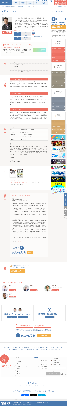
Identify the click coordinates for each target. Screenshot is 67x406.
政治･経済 (18, 363)
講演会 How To (22, 399)
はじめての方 (29, 391)
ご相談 (23, 391)
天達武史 (10, 285)
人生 (18, 35)
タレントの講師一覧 (27, 6)
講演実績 (50, 390)
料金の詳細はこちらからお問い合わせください (16, 271)
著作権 (27, 399)
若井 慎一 (20, 241)
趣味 (26, 39)
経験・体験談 (26, 37)
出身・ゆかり (57, 362)
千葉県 (33, 32)
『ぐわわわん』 (13, 180)
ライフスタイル (18, 39)
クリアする (35, 357)
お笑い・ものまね (26, 34)
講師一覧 (14, 6)
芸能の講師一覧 (20, 6)
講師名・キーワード (44, 366)
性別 (41, 362)
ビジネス (18, 366)
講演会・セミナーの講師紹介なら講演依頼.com (24, 390)
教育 (17, 370)
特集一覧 (44, 391)
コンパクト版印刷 (57, 11)
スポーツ (18, 376)
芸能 (18, 32)
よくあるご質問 (43, 0)
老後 (26, 35)
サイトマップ (49, 399)
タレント (25, 32)
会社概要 (17, 399)
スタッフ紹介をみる (11, 317)
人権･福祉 (18, 371)
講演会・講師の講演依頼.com (7, 6)
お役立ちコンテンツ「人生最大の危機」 (12, 47)
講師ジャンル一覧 (42, 390)
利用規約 (36, 0)
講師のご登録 (51, 391)
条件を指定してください (53, 373)
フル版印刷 (63, 11)
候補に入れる (11, 290)
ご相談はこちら (29, 253)
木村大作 (10, 293)
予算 (41, 358)
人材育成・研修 (19, 368)
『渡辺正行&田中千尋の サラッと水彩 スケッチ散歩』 (20, 182)
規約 (36, 390)
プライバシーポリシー (34, 399)
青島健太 (32, 285)
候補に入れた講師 (16, 391)
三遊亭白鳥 (53, 285)
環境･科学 (18, 373)
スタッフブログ (22, 317)
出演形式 (56, 358)
